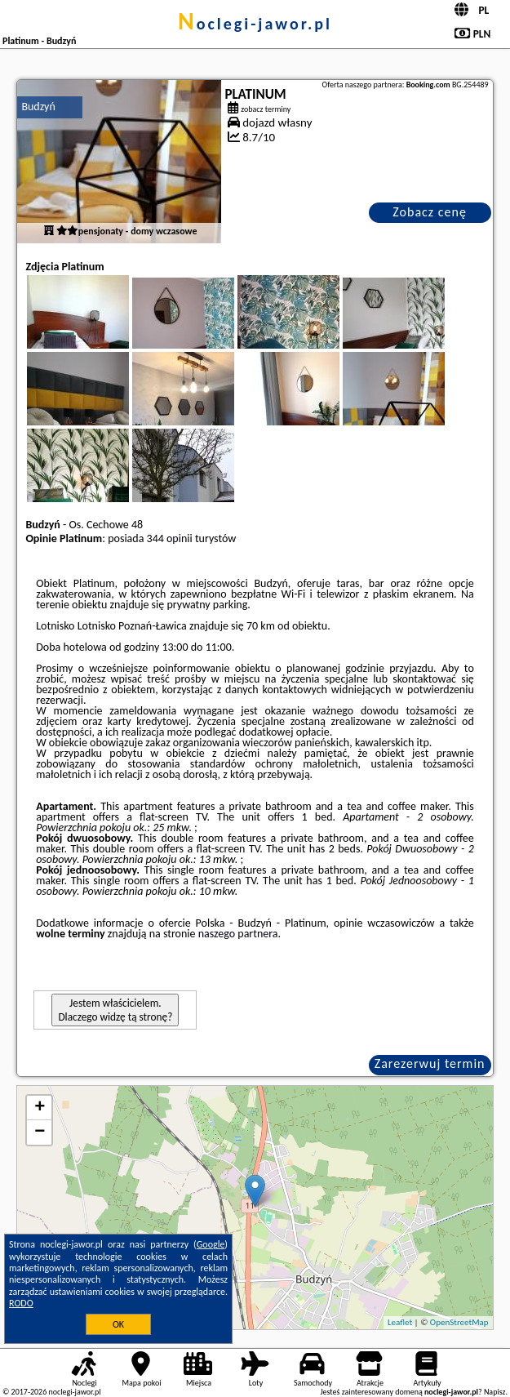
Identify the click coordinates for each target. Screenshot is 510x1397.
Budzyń (38, 106)
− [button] (39, 1132)
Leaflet (400, 1322)
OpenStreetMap (459, 1322)
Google (211, 1244)
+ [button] (39, 1108)
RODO (21, 1303)
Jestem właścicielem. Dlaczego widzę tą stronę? (115, 1010)
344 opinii (170, 538)
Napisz (495, 1391)
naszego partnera (238, 934)
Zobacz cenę (429, 212)
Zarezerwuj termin (430, 1063)
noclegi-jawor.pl (255, 23)
